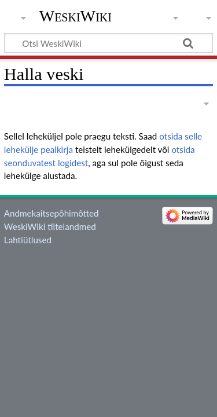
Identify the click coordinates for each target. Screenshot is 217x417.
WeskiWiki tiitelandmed (50, 226)
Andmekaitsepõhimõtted (51, 213)
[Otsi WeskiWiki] (108, 43)
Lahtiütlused (28, 240)
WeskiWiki (75, 16)
